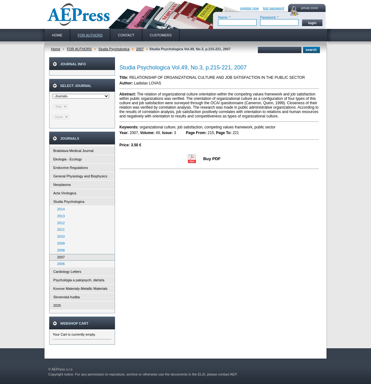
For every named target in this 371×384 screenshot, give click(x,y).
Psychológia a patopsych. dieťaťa (78, 280)
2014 (59, 209)
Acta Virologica (64, 193)
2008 (59, 250)
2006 (59, 264)
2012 (59, 223)
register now (249, 8)
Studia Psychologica (113, 49)
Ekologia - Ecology (67, 159)
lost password (273, 8)
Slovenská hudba (66, 297)
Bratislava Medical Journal (73, 151)
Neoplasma (62, 185)
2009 (59, 243)
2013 (59, 216)
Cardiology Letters (67, 271)
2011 (59, 229)
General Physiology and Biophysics (80, 176)
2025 (57, 305)
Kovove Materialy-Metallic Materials (80, 288)
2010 (59, 236)
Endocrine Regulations (70, 168)
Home (55, 49)
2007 (140, 49)
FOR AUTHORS (79, 49)
